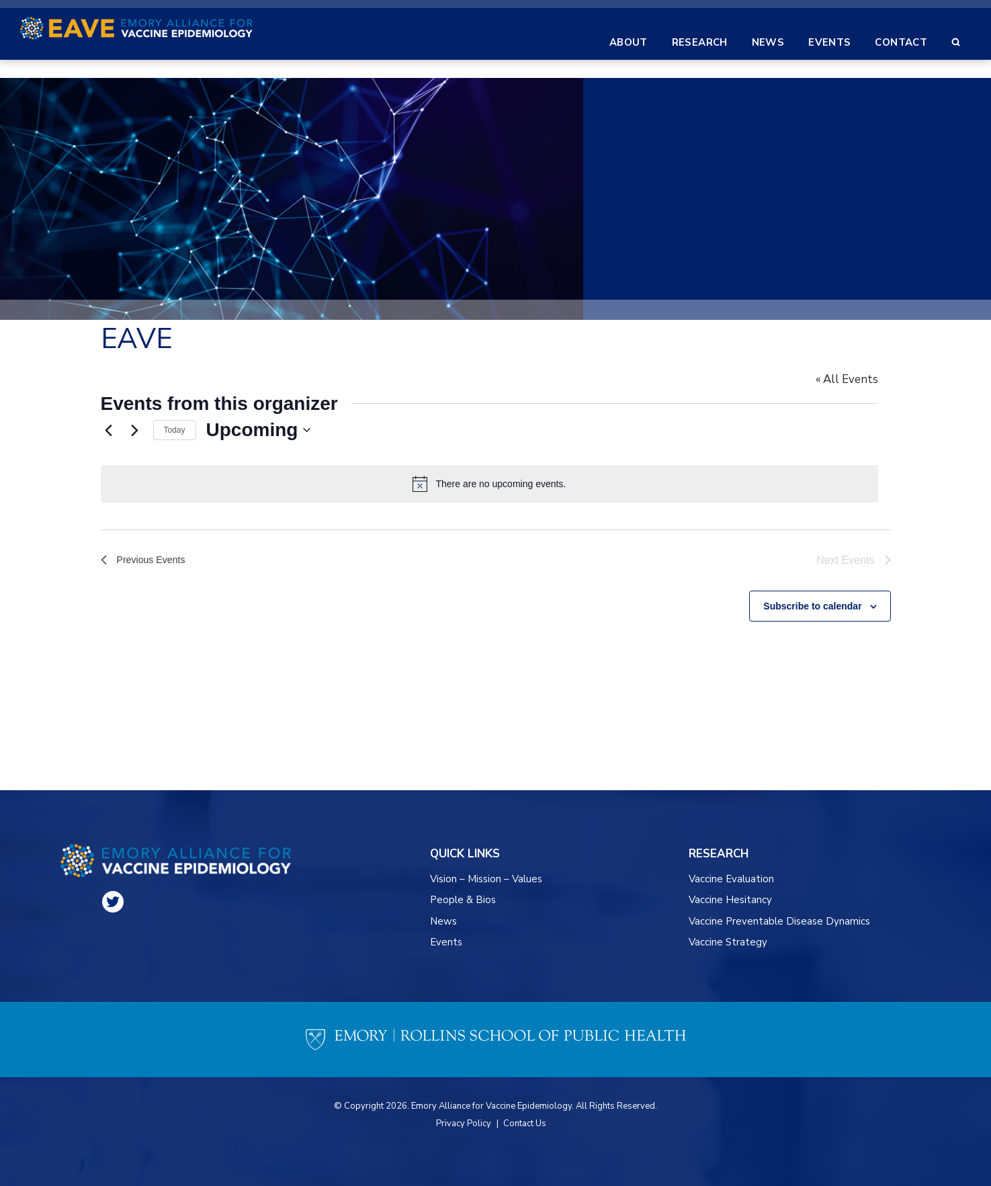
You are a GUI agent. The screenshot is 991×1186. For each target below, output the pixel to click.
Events (446, 942)
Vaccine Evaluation (731, 879)
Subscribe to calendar (812, 600)
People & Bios (463, 899)
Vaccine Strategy (728, 942)
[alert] (496, 484)
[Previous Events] (109, 430)
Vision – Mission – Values (487, 879)
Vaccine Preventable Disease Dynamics (779, 921)
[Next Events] (135, 430)
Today (174, 430)
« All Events (859, 379)
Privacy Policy (463, 1123)
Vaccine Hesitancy (730, 899)
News (443, 921)
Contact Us (524, 1123)
